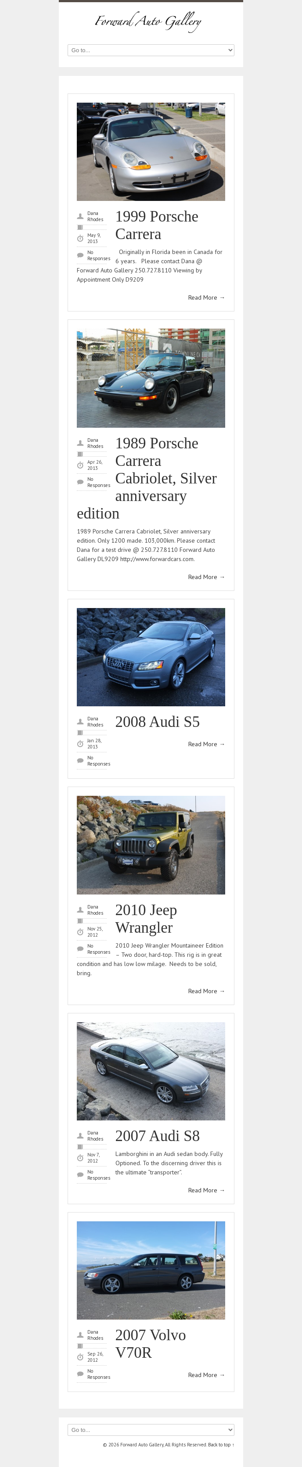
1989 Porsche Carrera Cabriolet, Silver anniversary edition (147, 478)
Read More (206, 297)
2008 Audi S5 (157, 721)
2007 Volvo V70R (150, 1344)
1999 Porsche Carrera (157, 225)
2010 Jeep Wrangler (146, 919)
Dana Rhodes (95, 216)
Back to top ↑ (221, 1445)
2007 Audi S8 (157, 1136)
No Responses (98, 255)
